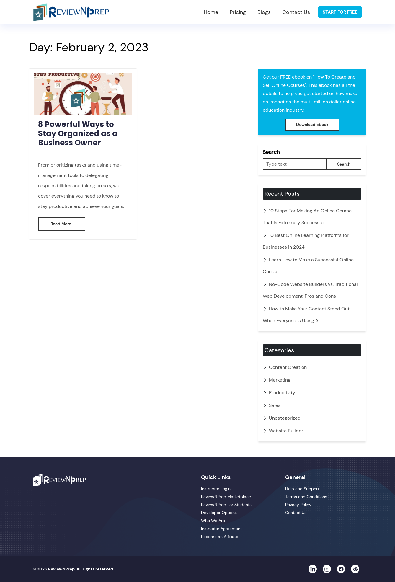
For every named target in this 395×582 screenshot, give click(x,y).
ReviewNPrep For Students (226, 504)
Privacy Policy (298, 504)
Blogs (264, 12)
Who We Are (213, 520)
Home (211, 12)
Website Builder (286, 431)
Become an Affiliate (219, 536)
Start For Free (340, 12)
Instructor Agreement (221, 528)
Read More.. (61, 223)
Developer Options (219, 512)
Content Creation (288, 367)
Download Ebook (312, 124)
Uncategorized (285, 418)
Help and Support (302, 488)
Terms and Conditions (306, 496)
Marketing (279, 380)
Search (271, 152)
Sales (274, 405)
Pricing (238, 12)
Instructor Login (216, 488)
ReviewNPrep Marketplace (226, 496)
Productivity (282, 392)
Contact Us (296, 12)
